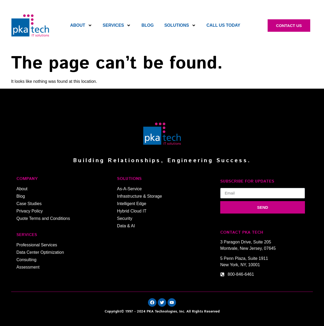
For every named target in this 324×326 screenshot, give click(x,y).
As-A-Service (129, 189)
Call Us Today (223, 25)
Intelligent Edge (131, 203)
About (81, 25)
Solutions (180, 25)
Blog (147, 25)
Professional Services (36, 245)
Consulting (26, 259)
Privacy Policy (29, 211)
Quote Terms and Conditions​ (43, 218)
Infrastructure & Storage (139, 196)
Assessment (27, 267)
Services (117, 25)
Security (124, 218)
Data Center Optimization (40, 252)
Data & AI (126, 226)
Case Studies (29, 203)
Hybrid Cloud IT (131, 211)
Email (225, 186)
